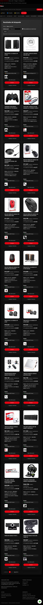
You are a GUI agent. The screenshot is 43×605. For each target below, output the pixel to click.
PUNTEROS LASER (12, 386)
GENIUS (11, 26)
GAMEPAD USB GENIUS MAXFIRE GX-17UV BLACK (11, 107)
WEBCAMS (10, 546)
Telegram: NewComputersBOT (29, 597)
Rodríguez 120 (26, 585)
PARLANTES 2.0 (8, 65)
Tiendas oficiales (4, 1)
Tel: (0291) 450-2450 (3, 3)
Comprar (12, 82)
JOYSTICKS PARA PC (9, 118)
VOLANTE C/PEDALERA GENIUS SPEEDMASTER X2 (29, 480)
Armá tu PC (3, 16)
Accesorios (34, 16)
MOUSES (28, 170)
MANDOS (10, 117)
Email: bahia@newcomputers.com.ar (30, 598)
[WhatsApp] (40, 602)
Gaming (27, 16)
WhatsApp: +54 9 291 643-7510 (13, 3)
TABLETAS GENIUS (32, 385)
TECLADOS (29, 437)
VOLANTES (25, 493)
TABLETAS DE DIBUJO (31, 386)
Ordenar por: (6, 29)
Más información (12, 79)
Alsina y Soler (25, 582)
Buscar (40, 9)
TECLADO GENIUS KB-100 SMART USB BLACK (29, 427)
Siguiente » (16, 572)
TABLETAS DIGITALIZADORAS (32, 384)
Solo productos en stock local (29, 29)
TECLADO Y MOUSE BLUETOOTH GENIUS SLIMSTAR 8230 (10, 481)
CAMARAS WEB (11, 548)
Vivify (15, 16)
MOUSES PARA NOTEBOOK (32, 173)
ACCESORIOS (29, 64)
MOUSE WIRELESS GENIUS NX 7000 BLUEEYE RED (12, 214)
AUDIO (9, 64)
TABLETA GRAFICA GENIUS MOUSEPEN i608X (11, 427)
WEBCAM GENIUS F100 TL (11, 535)
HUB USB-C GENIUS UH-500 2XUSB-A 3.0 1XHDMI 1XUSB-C (30, 107)
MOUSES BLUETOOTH (31, 227)
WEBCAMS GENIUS (8, 547)
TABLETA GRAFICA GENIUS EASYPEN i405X (30, 374)
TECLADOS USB (26, 438)
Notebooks (9, 16)
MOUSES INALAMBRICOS (28, 171)
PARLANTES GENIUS (12, 66)
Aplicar (5, 31)
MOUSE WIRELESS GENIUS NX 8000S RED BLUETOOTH (12, 268)
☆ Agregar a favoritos (12, 85)
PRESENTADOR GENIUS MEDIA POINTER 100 (10, 374)
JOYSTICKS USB (11, 119)
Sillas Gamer (21, 16)
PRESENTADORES (8, 385)
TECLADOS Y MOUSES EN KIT (29, 65)
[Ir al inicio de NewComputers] (13, 6)
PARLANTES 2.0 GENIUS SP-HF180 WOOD (30, 268)
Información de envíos (6, 594)
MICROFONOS (11, 171)
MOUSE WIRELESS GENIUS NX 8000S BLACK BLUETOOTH (30, 214)
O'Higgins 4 (25, 583)
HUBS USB (25, 118)
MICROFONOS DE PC (9, 172)
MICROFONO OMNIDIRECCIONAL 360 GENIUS (11, 161)
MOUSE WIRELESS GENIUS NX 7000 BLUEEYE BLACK (30, 160)
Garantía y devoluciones (6, 595)
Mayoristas (3, 597)
